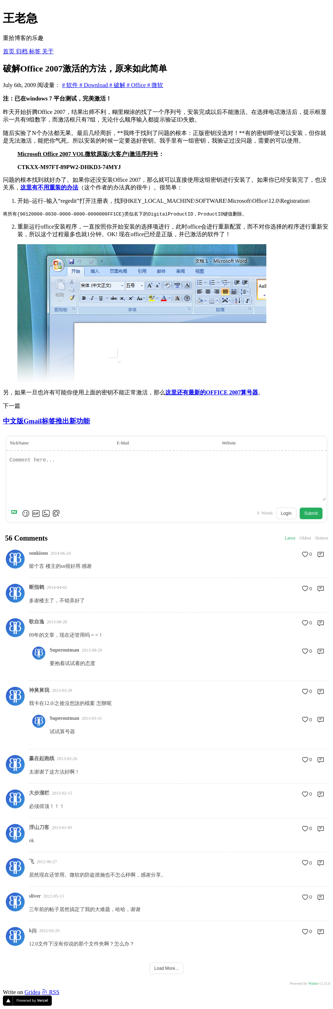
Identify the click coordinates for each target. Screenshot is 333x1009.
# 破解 (118, 85)
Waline (313, 984)
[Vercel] (27, 1004)
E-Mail (123, 443)
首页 (9, 51)
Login (286, 513)
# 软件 (70, 85)
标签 (35, 51)
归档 (22, 51)
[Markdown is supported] (15, 513)
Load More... (166, 968)
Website (229, 443)
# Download (94, 85)
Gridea (33, 992)
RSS (50, 992)
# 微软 (155, 85)
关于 (48, 51)
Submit (311, 513)
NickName (19, 443)
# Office (137, 85)
